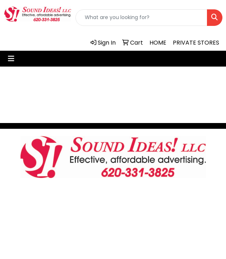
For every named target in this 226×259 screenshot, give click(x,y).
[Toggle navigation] (11, 59)
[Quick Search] (141, 17)
